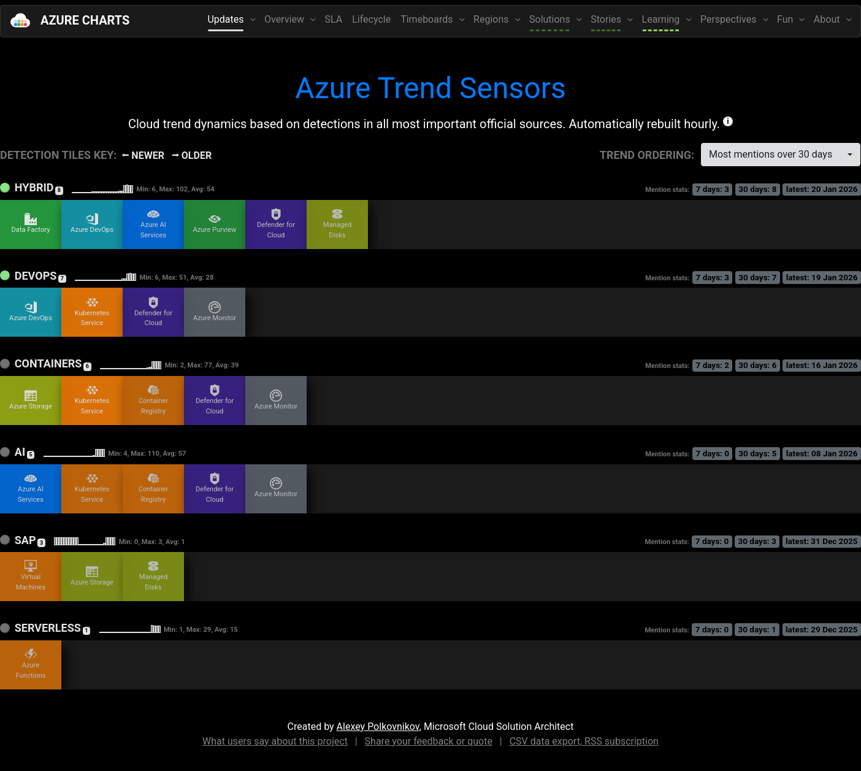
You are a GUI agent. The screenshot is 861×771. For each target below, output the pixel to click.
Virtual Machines (30, 575)
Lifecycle (371, 19)
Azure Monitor (214, 311)
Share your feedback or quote (428, 741)
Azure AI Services (153, 223)
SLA (334, 19)
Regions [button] (492, 19)
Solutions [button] (551, 19)
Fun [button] (786, 19)
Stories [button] (607, 19)
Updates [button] (226, 19)
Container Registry (153, 399)
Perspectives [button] (729, 19)
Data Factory (30, 223)
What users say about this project (275, 741)
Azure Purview (214, 223)
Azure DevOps (92, 223)
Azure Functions (31, 664)
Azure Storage (30, 399)
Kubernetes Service (92, 312)
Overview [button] (285, 19)
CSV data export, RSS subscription (584, 741)
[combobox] (780, 154)
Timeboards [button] (427, 19)
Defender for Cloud (276, 223)
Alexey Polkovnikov (378, 726)
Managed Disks (337, 223)
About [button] (828, 19)
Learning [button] (662, 19)
